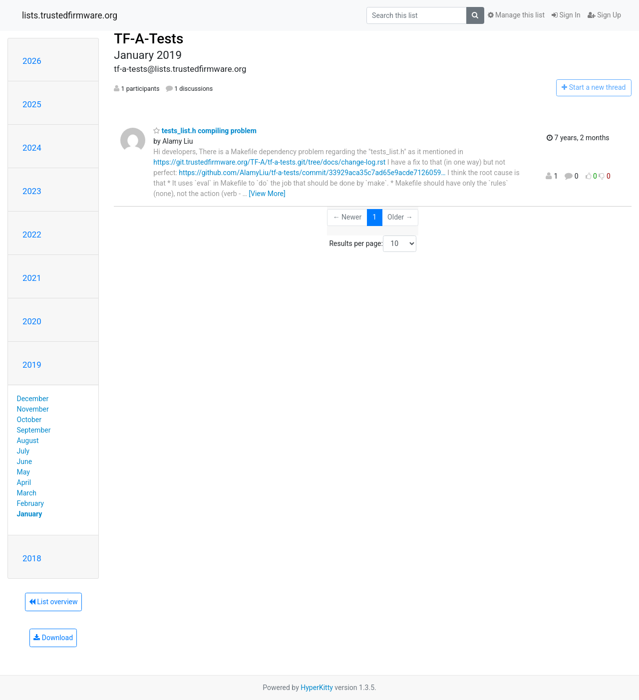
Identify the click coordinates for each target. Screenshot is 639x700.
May (23, 472)
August (28, 441)
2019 (31, 365)
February (30, 503)
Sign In (566, 15)
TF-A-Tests (148, 38)
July (23, 451)
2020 (31, 321)
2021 (31, 278)
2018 (31, 558)
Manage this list (516, 15)
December (33, 399)
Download (53, 638)
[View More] (267, 194)
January (29, 514)
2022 (31, 234)
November (33, 409)
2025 (31, 104)
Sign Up (604, 15)
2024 (31, 148)
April (24, 482)
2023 (31, 191)
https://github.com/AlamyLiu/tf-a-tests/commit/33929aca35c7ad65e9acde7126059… (312, 173)
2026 (31, 61)
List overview (53, 602)
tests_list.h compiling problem (204, 131)
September (34, 430)
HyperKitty (317, 688)
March (27, 493)
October (29, 420)
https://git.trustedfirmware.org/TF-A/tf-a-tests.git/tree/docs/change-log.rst (269, 162)
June (24, 462)
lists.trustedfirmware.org (69, 15)
